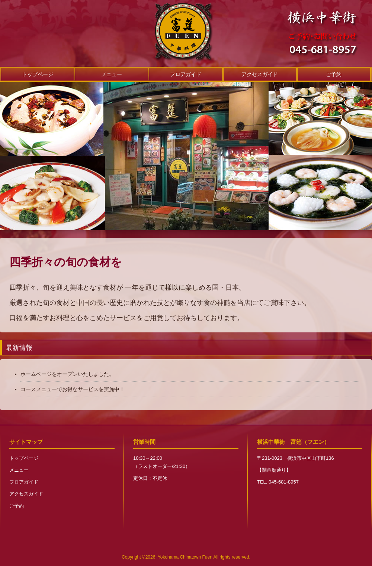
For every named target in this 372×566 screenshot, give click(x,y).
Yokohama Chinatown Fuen (185, 557)
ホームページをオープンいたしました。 (67, 374)
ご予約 (333, 74)
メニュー (111, 74)
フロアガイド (185, 74)
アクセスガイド (259, 74)
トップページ (37, 74)
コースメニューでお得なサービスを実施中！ (72, 389)
